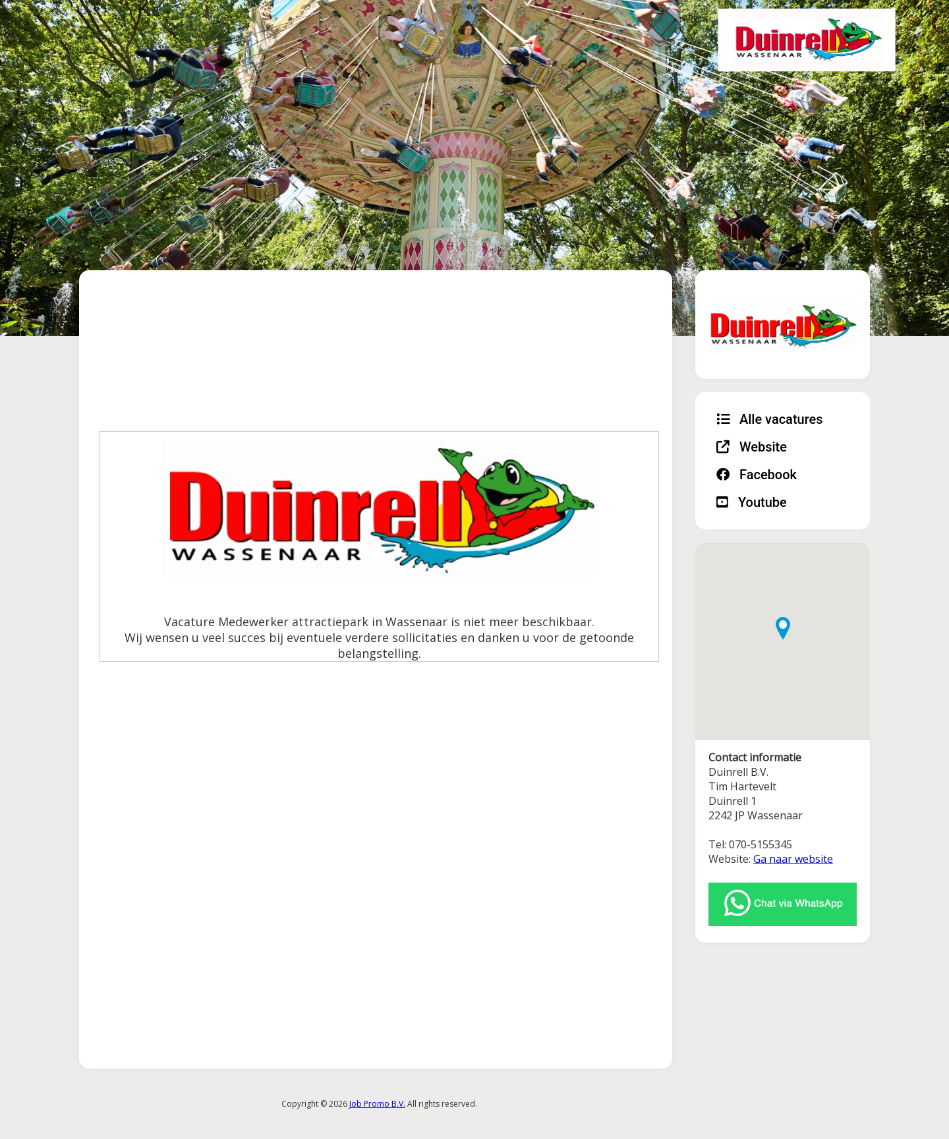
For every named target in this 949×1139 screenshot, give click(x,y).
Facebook (756, 474)
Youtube (751, 502)
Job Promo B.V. (377, 1103)
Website (751, 447)
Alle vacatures (769, 419)
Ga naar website (793, 859)
